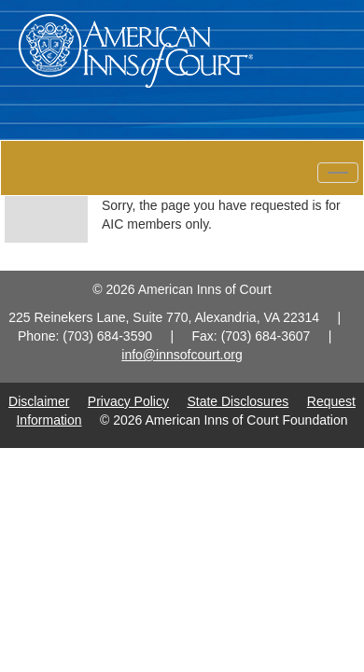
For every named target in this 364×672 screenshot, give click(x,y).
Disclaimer (38, 401)
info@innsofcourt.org (181, 354)
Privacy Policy (128, 401)
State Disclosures (237, 401)
